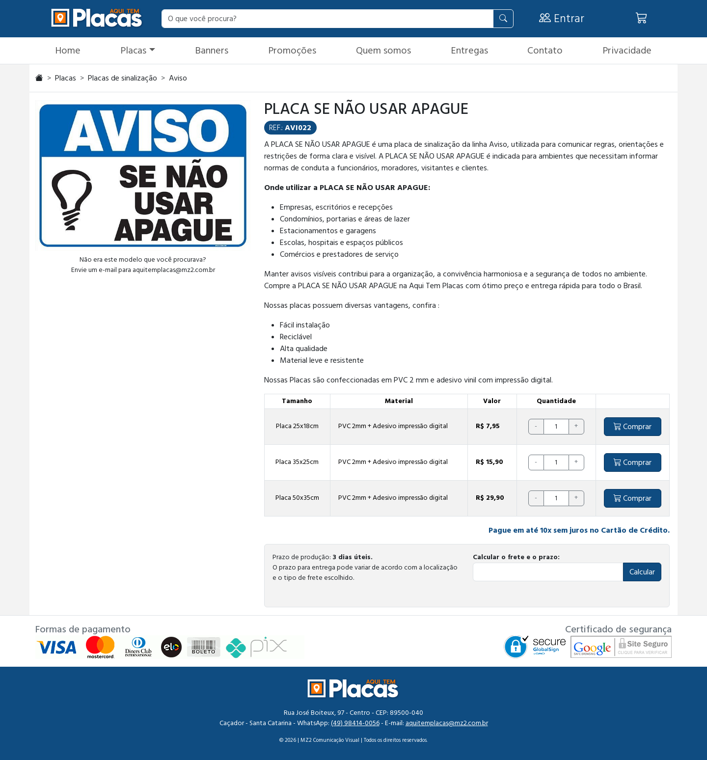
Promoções (292, 50)
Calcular (642, 572)
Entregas (469, 50)
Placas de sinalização (122, 78)
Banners (211, 50)
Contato (545, 50)
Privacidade (627, 50)
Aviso (178, 78)
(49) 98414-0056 (355, 723)
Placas (133, 50)
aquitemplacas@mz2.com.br (447, 723)
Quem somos (383, 50)
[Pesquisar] (503, 18)
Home (68, 50)
